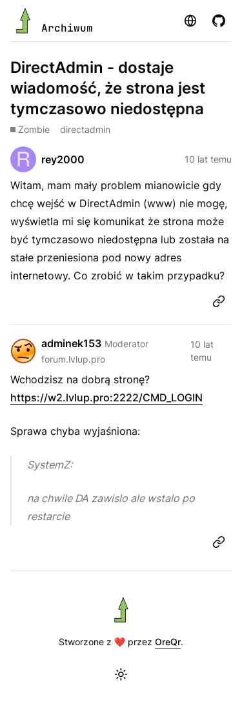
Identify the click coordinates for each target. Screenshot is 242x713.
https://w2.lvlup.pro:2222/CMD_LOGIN (106, 397)
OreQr (168, 641)
